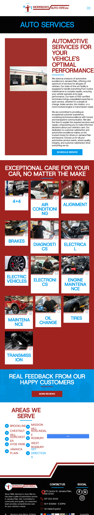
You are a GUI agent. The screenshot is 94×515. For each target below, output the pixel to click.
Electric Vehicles (17, 279)
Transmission (19, 357)
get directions (38, 453)
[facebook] (79, 492)
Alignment (75, 204)
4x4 (16, 201)
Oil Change (48, 320)
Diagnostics (44, 246)
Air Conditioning (45, 209)
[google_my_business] (85, 492)
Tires (76, 318)
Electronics (45, 282)
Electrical (75, 246)
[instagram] (82, 498)
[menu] (88, 8)
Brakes (16, 241)
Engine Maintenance (75, 284)
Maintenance (19, 322)
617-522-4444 (51, 498)
